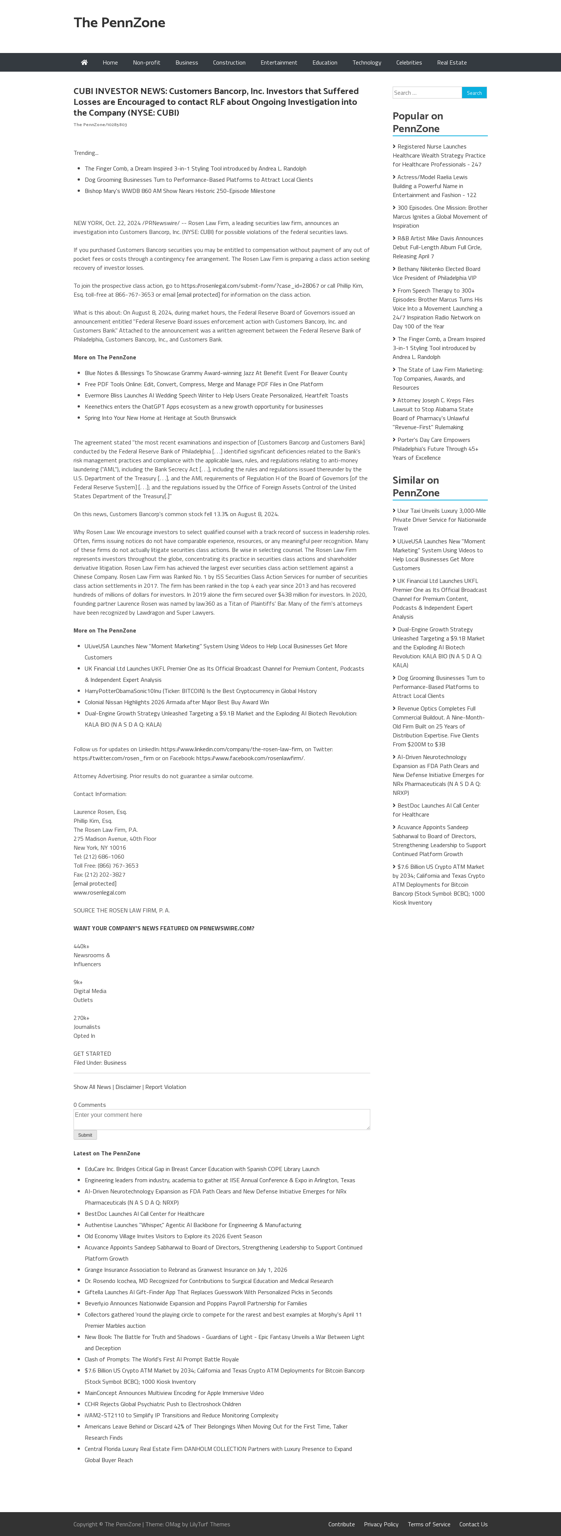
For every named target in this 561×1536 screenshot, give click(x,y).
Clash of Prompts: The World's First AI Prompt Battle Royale (162, 1359)
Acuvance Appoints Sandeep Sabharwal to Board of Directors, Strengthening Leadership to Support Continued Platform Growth (439, 840)
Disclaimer (128, 1086)
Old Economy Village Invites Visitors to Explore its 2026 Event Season (173, 1235)
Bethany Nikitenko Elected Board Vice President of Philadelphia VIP (436, 273)
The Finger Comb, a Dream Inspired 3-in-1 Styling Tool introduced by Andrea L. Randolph (195, 168)
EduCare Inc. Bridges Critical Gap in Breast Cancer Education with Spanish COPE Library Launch (202, 1168)
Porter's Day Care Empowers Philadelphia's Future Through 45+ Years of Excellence (436, 448)
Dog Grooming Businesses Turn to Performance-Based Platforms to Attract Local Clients (199, 179)
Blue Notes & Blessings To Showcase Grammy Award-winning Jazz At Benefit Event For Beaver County (216, 372)
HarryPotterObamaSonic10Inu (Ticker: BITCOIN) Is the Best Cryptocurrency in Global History (201, 690)
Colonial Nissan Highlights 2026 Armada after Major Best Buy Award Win (177, 701)
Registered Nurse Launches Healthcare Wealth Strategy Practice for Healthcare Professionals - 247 (439, 155)
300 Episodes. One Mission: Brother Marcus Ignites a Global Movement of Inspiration (440, 216)
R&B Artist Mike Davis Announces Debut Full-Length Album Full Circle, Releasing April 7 (438, 247)
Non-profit (146, 62)
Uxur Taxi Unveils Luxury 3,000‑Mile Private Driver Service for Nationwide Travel (439, 519)
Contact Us (473, 1524)
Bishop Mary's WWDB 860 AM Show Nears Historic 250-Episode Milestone (180, 190)
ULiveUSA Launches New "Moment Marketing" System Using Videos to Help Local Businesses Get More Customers (439, 554)
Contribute (341, 1524)
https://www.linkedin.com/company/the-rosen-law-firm (231, 748)
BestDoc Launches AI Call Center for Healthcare (145, 1213)
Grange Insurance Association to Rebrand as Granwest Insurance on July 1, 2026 (186, 1269)
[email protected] (198, 294)
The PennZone (119, 23)
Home (110, 62)
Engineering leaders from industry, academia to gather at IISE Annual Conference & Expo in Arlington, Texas (220, 1180)
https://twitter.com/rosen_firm (114, 757)
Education (324, 62)
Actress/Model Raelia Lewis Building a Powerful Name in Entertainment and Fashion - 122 (435, 185)
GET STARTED (92, 1053)
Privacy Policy (381, 1524)
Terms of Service (429, 1524)
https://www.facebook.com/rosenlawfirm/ (250, 757)
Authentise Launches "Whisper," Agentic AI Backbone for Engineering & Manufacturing (193, 1224)
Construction (229, 62)
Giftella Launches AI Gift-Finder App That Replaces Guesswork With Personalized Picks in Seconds (209, 1291)
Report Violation (165, 1086)
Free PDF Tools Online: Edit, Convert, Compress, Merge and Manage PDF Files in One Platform (204, 384)
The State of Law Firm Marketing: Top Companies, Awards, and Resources (438, 378)
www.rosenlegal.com (100, 892)
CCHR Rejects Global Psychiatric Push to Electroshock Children (163, 1403)
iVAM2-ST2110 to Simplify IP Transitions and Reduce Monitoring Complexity (181, 1415)
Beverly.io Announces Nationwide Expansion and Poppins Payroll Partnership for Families (196, 1303)
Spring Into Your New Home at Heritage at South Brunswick (160, 417)
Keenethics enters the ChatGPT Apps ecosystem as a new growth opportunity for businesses (204, 406)
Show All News (92, 1086)
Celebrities (409, 62)
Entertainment (279, 62)
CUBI (206, 231)
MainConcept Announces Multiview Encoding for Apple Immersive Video (174, 1392)
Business (186, 62)
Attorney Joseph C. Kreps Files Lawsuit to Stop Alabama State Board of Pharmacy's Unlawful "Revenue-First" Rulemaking (433, 413)
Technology (366, 62)
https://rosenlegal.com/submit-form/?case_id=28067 (250, 285)
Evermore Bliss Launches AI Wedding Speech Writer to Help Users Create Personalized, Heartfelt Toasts (216, 395)
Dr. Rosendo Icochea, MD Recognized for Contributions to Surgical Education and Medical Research (209, 1280)
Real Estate (452, 62)
